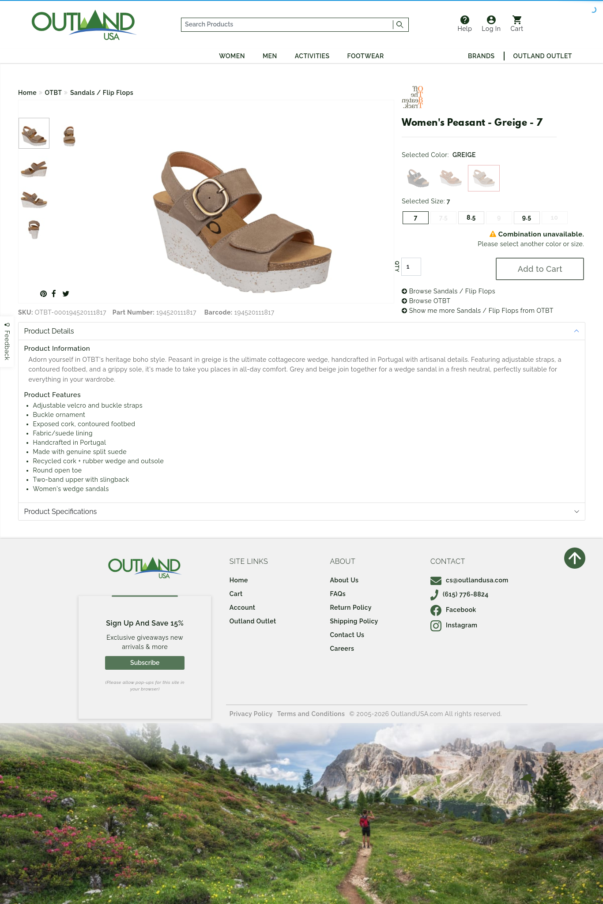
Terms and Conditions (311, 713)
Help (464, 23)
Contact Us (347, 634)
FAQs (338, 593)
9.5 (526, 217)
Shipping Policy (354, 621)
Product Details (49, 331)
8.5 (471, 217)
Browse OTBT (426, 300)
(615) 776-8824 (459, 594)
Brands (481, 56)
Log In (491, 23)
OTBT (53, 92)
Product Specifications (60, 511)
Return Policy (350, 607)
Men (270, 56)
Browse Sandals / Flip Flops (448, 291)
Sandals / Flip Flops (101, 92)
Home (27, 92)
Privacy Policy (251, 713)
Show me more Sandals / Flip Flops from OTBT (478, 310)
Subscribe (144, 662)
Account (243, 607)
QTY (397, 266)
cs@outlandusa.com (469, 580)
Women (232, 56)
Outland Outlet (542, 56)
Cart (517, 23)
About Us (344, 580)
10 (554, 217)
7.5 (443, 217)
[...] (287, 24)
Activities (312, 56)
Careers (342, 648)
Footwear (365, 56)
